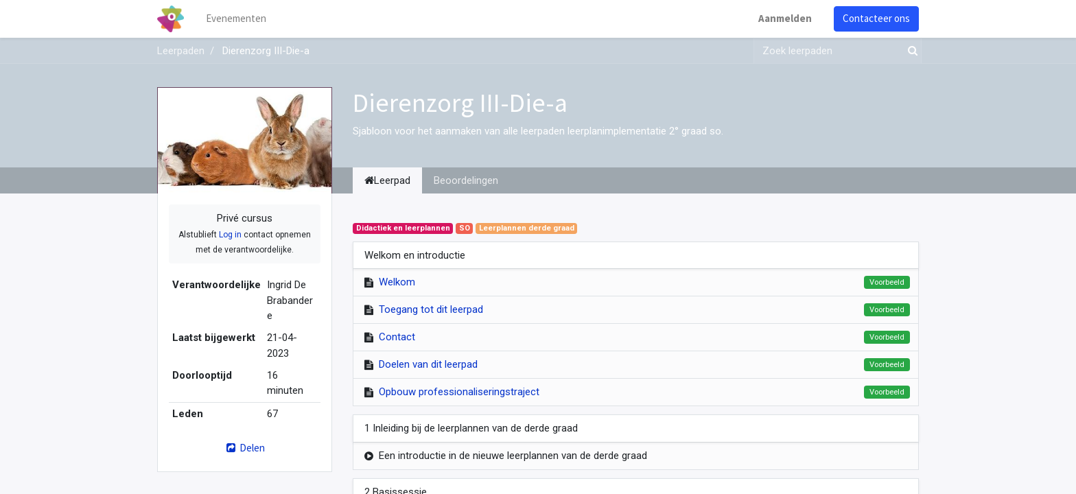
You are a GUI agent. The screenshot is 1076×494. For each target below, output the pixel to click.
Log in (230, 234)
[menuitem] (236, 18)
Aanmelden (785, 18)
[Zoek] (910, 51)
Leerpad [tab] (387, 180)
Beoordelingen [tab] (466, 180)
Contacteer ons (876, 18)
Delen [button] (244, 447)
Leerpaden (180, 51)
